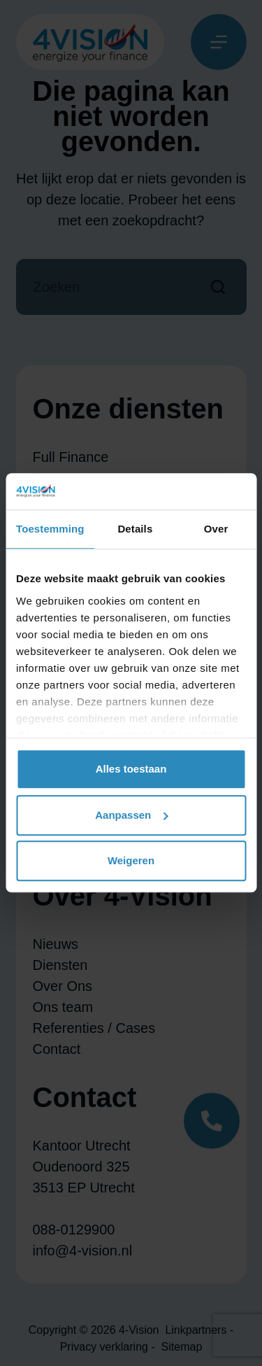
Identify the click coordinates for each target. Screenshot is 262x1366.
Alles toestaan (131, 769)
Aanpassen (131, 815)
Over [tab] (216, 529)
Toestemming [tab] (50, 529)
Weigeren (131, 861)
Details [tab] (134, 529)
